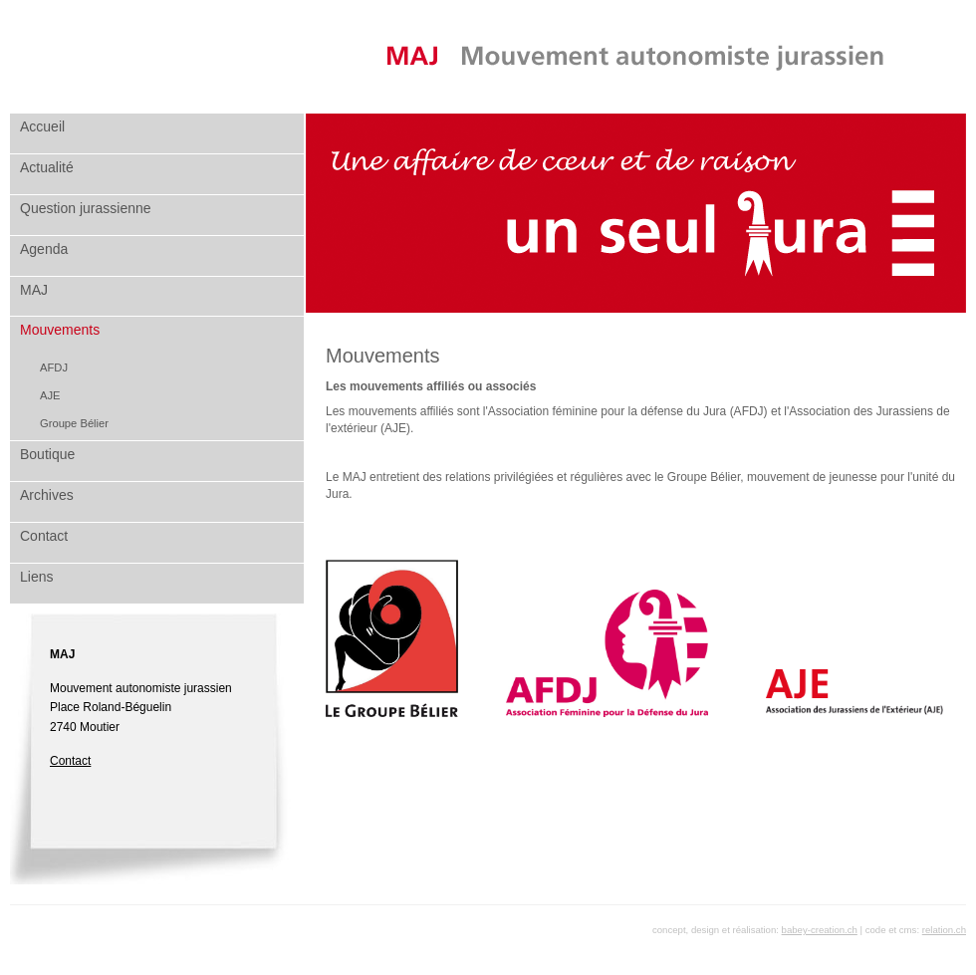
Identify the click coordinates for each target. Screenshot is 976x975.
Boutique (47, 454)
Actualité (47, 167)
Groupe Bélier (74, 423)
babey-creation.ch (819, 929)
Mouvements (60, 330)
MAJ (34, 290)
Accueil (42, 126)
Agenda (44, 249)
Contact (44, 536)
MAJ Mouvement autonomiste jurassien (636, 57)
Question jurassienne (85, 208)
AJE (50, 395)
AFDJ (54, 367)
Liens (36, 577)
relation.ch (944, 929)
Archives (47, 495)
